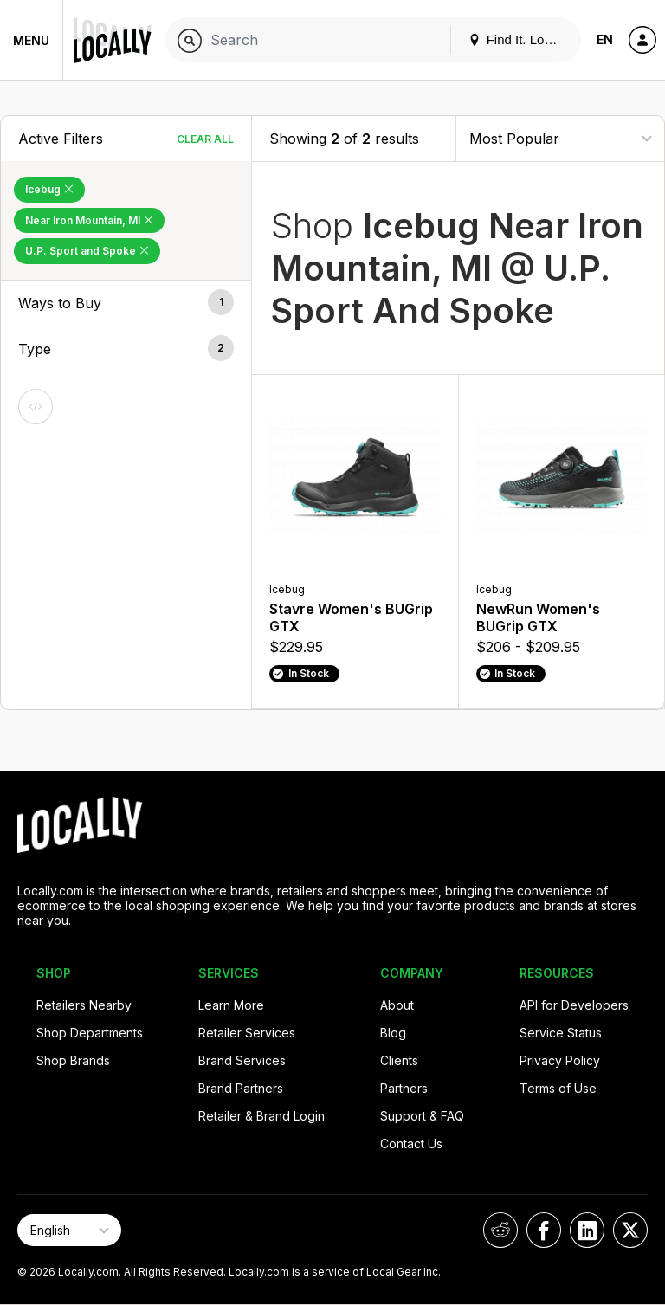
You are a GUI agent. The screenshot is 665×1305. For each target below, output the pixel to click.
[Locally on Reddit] (500, 1230)
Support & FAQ (422, 1115)
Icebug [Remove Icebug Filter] (49, 189)
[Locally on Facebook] (543, 1230)
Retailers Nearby (84, 1005)
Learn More (231, 1005)
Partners (404, 1088)
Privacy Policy (560, 1060)
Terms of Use (558, 1088)
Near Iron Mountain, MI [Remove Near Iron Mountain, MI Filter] (89, 220)
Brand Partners (240, 1088)
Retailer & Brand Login (261, 1115)
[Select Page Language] (69, 1230)
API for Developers (574, 1005)
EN (605, 39)
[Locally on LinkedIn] (587, 1230)
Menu (31, 40)
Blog (393, 1032)
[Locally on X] (630, 1230)
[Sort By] (560, 138)
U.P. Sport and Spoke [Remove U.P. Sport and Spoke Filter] (87, 250)
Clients (399, 1060)
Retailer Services (246, 1032)
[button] (126, 303)
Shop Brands (73, 1060)
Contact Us (411, 1143)
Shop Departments (89, 1032)
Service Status (561, 1032)
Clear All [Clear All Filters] (205, 138)
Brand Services (242, 1060)
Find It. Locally (519, 39)
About (397, 1005)
